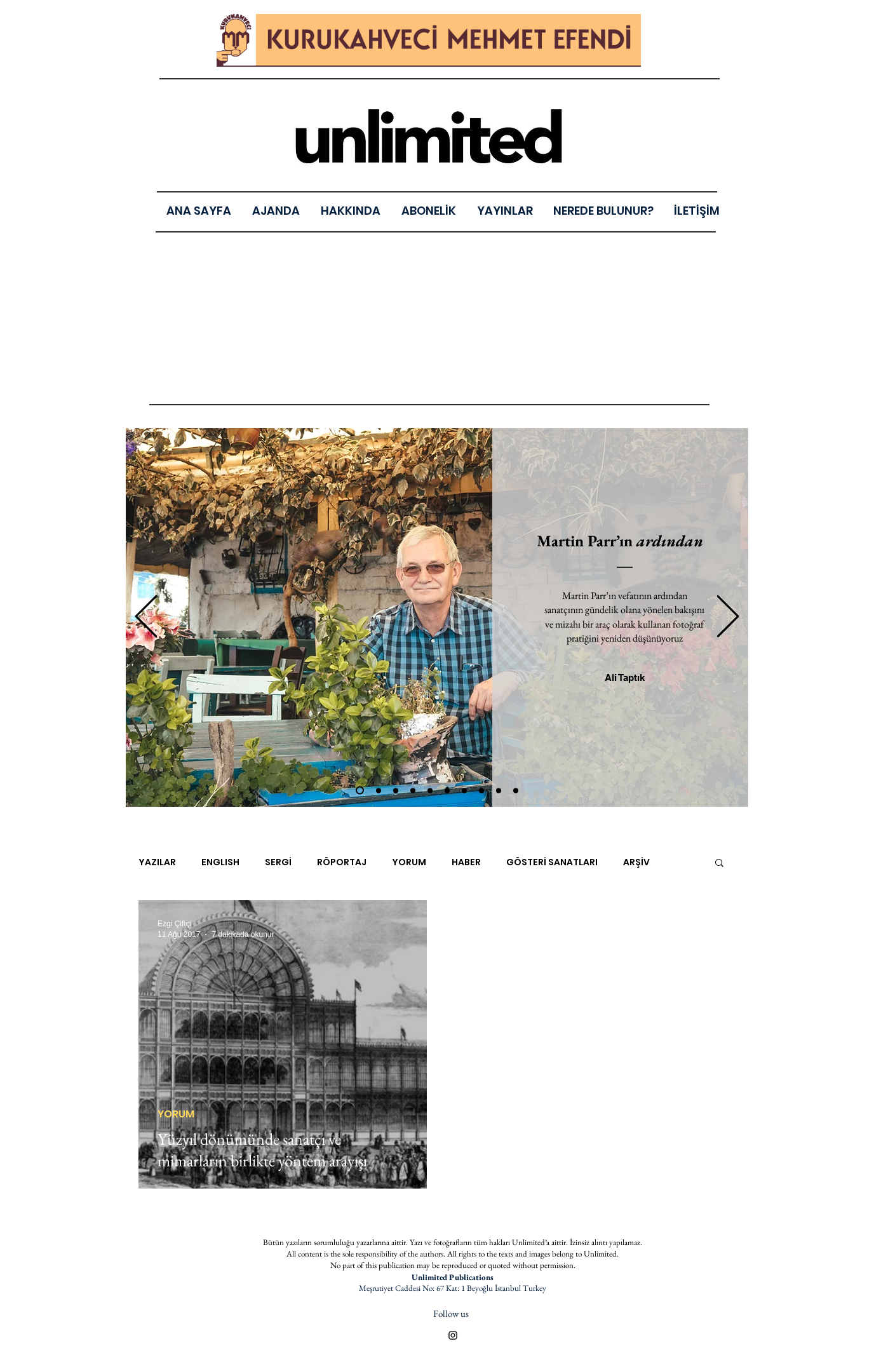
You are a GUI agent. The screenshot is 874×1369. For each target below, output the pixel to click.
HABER (466, 862)
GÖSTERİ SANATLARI (552, 862)
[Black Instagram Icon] (453, 1335)
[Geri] (146, 617)
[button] (504, 211)
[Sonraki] (728, 617)
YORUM (409, 862)
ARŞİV (636, 862)
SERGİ (278, 862)
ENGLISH (220, 862)
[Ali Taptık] (624, 677)
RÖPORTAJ (341, 862)
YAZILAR (157, 862)
